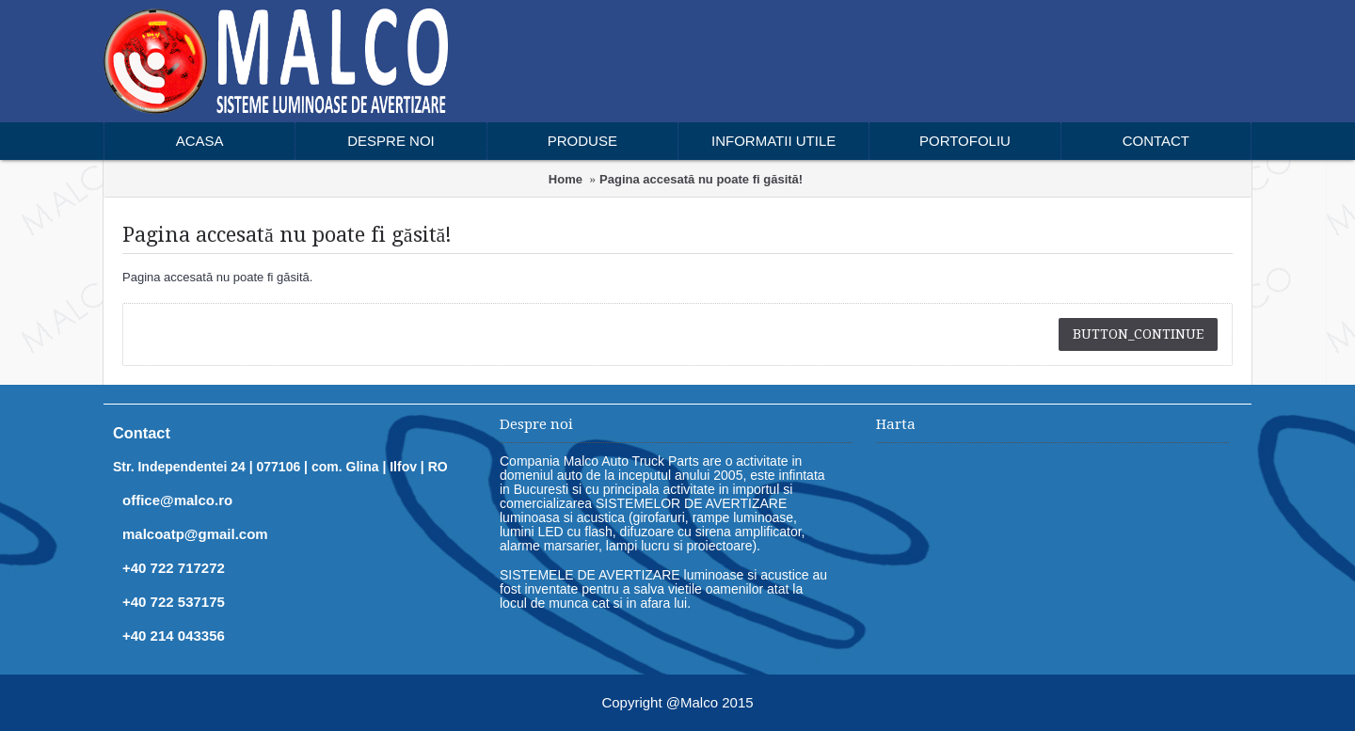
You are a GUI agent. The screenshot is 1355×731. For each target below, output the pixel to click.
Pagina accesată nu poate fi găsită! (701, 179)
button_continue (1138, 334)
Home (565, 179)
